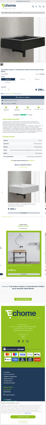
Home (3, 12)
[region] (23, 413)
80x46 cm (37, 79)
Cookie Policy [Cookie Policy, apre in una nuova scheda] (27, 413)
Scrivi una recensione (23, 299)
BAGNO (6, 12)
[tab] (12, 61)
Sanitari (10, 12)
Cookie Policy (7, 380)
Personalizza (23, 421)
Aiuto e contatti (8, 374)
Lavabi (14, 12)
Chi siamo (6, 372)
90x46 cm (8, 82)
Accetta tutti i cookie (23, 416)
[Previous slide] (2, 292)
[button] (2, 64)
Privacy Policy (7, 378)
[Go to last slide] (2, 40)
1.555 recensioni (7, 391)
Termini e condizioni (9, 376)
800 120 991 (31, 160)
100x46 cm (8, 79)
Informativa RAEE (8, 383)
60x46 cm (22, 79)
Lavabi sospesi (18, 12)
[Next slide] (44, 40)
